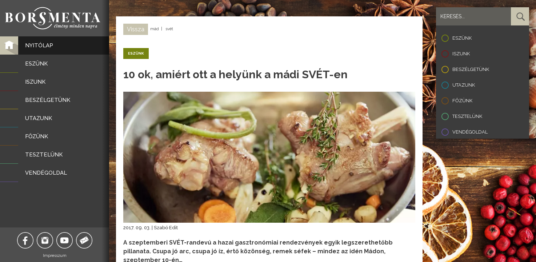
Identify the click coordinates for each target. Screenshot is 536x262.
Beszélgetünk (470, 69)
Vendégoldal (470, 132)
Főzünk (462, 100)
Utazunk (463, 85)
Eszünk (462, 38)
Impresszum (55, 255)
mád (154, 29)
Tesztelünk (467, 116)
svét (169, 29)
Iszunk (461, 53)
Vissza (135, 29)
